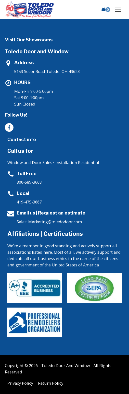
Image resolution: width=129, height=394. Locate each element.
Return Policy (50, 383)
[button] (106, 9)
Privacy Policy (20, 383)
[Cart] (106, 9)
